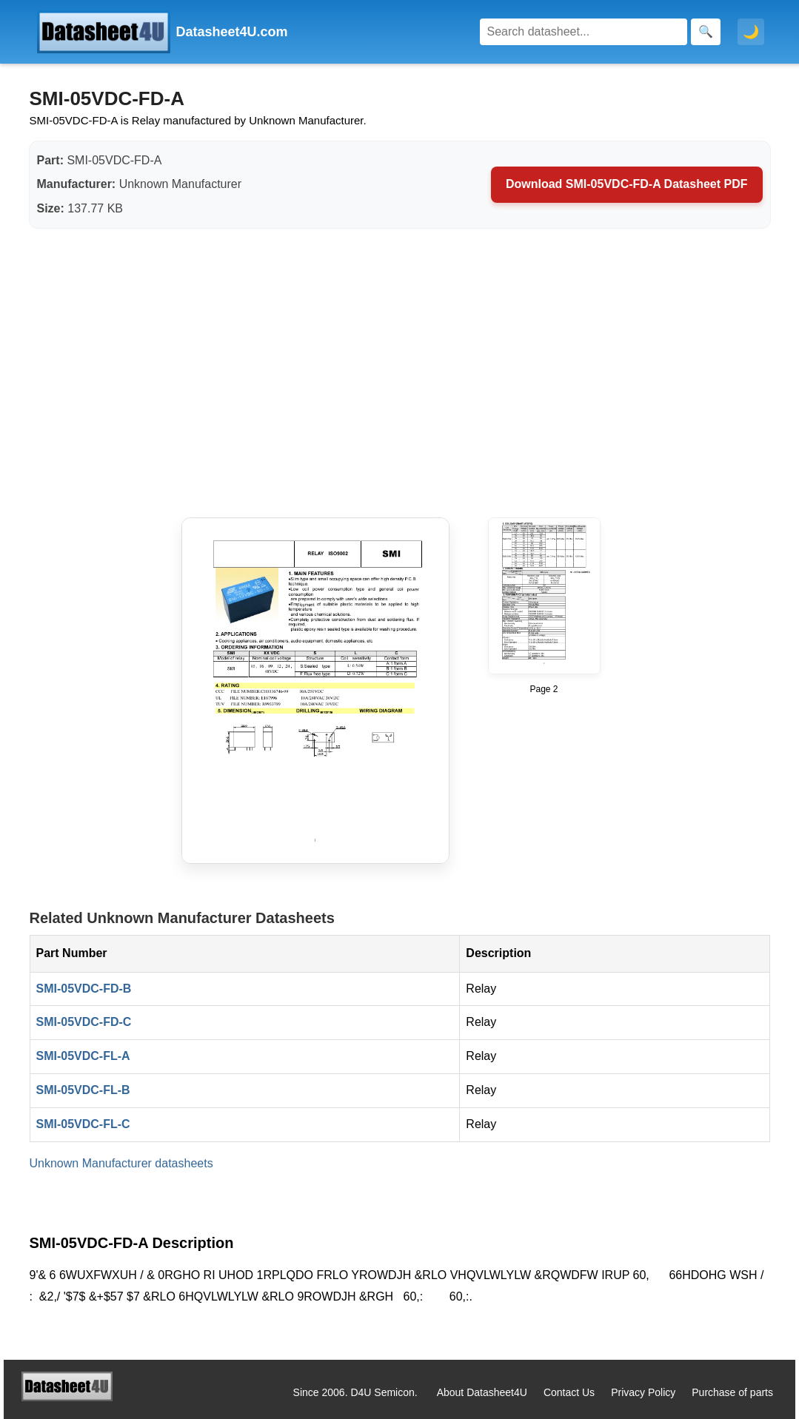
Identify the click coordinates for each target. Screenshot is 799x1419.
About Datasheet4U (482, 1392)
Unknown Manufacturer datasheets (121, 1163)
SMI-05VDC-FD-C (84, 1022)
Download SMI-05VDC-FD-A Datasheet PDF (627, 184)
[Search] (583, 32)
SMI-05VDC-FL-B (83, 1090)
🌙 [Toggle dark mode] (751, 31)
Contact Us (569, 1392)
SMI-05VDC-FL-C (83, 1124)
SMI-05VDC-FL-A (83, 1056)
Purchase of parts (732, 1392)
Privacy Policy (643, 1392)
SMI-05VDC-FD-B (84, 988)
